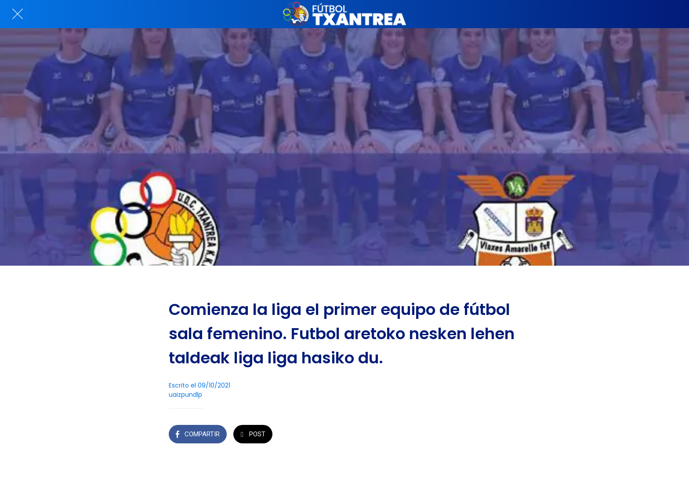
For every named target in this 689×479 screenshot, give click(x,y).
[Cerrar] (17, 14)
